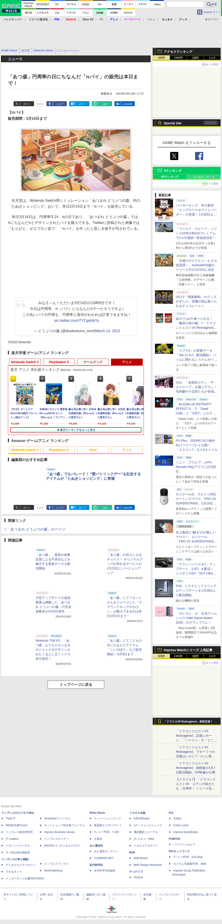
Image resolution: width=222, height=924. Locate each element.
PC (102, 19)
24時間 (178, 57)
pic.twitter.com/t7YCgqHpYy (76, 320)
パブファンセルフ (184, 844)
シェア (59, 104)
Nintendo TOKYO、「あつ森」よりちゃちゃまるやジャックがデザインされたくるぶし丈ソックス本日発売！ (53, 649)
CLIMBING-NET (103, 858)
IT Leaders (12, 838)
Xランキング (173, 171)
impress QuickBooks (185, 832)
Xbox (93, 450)
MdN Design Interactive (148, 864)
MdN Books (141, 858)
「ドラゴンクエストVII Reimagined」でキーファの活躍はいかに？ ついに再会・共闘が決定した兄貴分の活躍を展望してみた (196, 756)
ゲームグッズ (92, 362)
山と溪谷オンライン (106, 851)
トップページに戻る (76, 684)
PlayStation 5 (59, 362)
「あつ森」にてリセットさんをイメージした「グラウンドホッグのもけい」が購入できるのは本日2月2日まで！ (124, 607)
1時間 (161, 57)
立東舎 (98, 838)
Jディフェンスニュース (148, 825)
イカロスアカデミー (146, 845)
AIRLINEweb (141, 818)
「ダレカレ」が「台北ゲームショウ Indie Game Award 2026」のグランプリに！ (196, 618)
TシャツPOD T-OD (106, 832)
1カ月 (212, 57)
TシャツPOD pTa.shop (188, 857)
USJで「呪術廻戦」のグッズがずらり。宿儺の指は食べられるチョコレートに (196, 301)
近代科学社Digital (104, 870)
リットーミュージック (107, 818)
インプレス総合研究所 (19, 832)
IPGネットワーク (179, 851)
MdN (132, 852)
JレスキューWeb (144, 838)
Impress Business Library (59, 832)
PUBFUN (174, 838)
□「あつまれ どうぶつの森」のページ (35, 529)
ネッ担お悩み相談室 (18, 852)
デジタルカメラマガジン (21, 864)
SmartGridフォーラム (57, 818)
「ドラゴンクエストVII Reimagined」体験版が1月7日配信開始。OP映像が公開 (195, 767)
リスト (40, 104)
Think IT (10, 818)
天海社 (177, 818)
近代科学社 (96, 864)
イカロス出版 (137, 812)
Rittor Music (97, 812)
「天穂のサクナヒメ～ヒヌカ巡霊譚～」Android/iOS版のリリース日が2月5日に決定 (196, 265)
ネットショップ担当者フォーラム (64, 825)
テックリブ (136, 871)
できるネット (14, 871)
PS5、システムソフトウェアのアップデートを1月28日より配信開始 (196, 590)
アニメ (127, 362)
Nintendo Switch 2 (25, 362)
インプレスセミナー (56, 838)
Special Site (173, 123)
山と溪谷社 (96, 845)
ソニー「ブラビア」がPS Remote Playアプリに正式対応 (196, 467)
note (105, 104)
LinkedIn (128, 104)
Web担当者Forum (16, 825)
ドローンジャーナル (18, 845)
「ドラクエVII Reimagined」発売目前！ (188, 721)
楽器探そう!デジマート (108, 825)
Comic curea (180, 825)
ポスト (27, 104)
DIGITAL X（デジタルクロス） (63, 845)
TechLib (138, 877)
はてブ (82, 104)
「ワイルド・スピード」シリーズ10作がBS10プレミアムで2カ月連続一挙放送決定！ (196, 233)
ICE (171, 812)
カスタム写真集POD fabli (189, 863)
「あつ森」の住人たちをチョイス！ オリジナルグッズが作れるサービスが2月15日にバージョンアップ (125, 564)
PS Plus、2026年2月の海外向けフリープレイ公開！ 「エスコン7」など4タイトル (196, 445)
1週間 (195, 57)
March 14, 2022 (107, 331)
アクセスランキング (178, 51)
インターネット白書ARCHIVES (25, 878)
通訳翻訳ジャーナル (146, 832)
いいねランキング (204, 176)
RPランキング (170, 176)
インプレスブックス (56, 863)
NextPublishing (53, 870)
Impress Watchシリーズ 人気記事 (188, 650)
